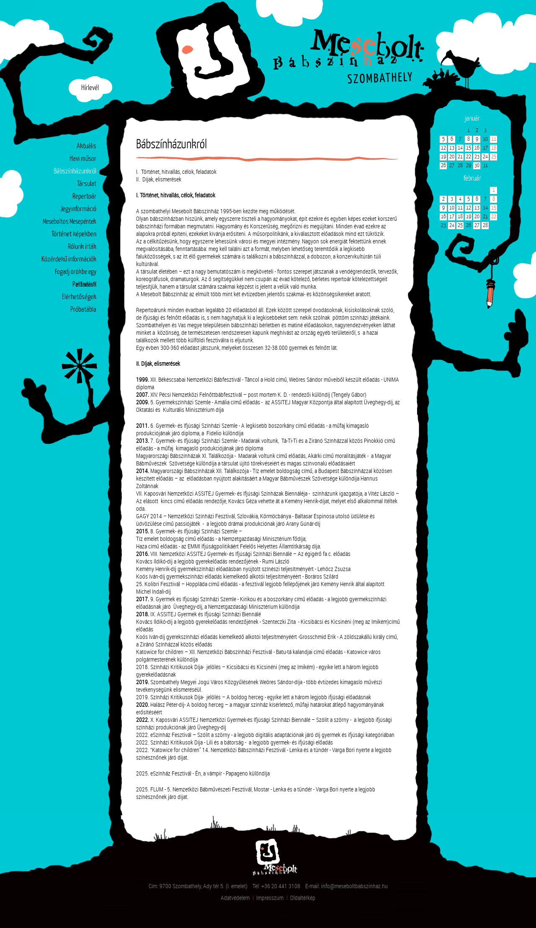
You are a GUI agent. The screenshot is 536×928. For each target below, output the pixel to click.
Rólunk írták (82, 247)
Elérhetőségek (79, 297)
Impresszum (269, 898)
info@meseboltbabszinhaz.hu (354, 886)
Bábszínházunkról (75, 171)
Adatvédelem (235, 898)
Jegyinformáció (78, 209)
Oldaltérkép (302, 898)
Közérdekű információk (68, 259)
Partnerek (84, 284)
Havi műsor (83, 159)
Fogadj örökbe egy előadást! (75, 274)
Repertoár (84, 196)
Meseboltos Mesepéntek (69, 222)
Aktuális (86, 146)
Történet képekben (74, 234)
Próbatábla (83, 309)
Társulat (86, 184)
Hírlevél (90, 88)
